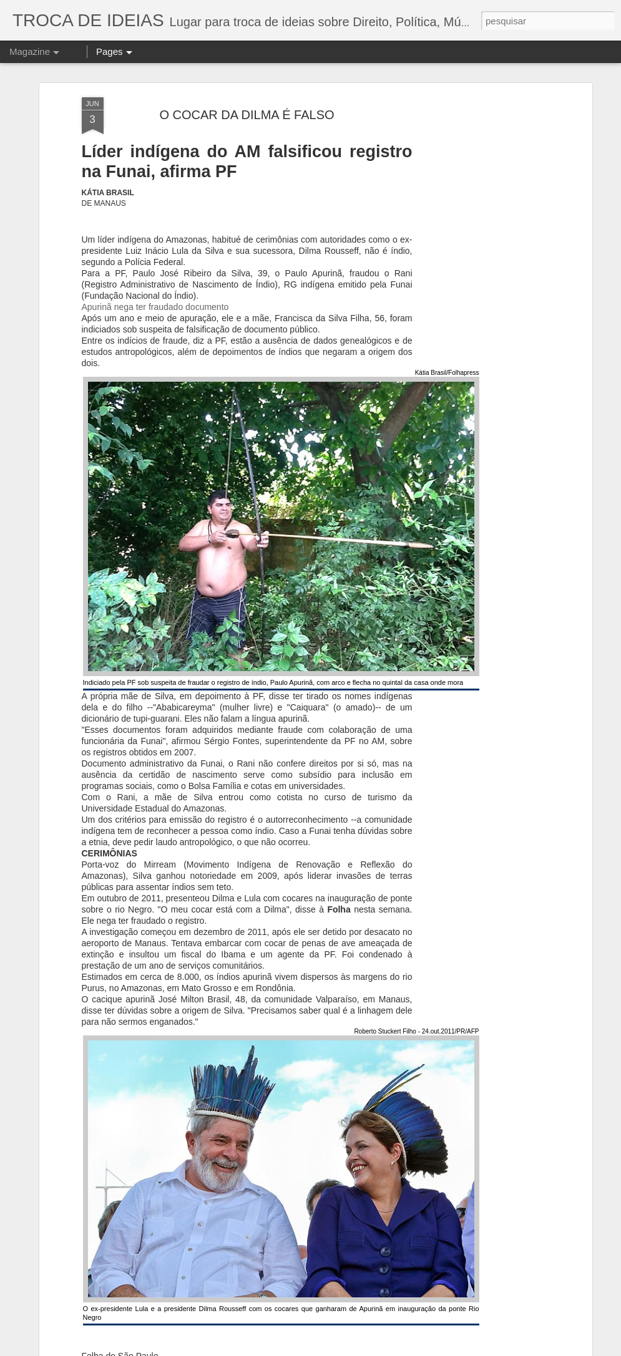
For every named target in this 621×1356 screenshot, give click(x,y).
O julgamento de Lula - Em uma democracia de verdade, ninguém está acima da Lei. (240, 1342)
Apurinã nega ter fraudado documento (155, 264)
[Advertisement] (481, 251)
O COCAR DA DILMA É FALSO (246, 72)
